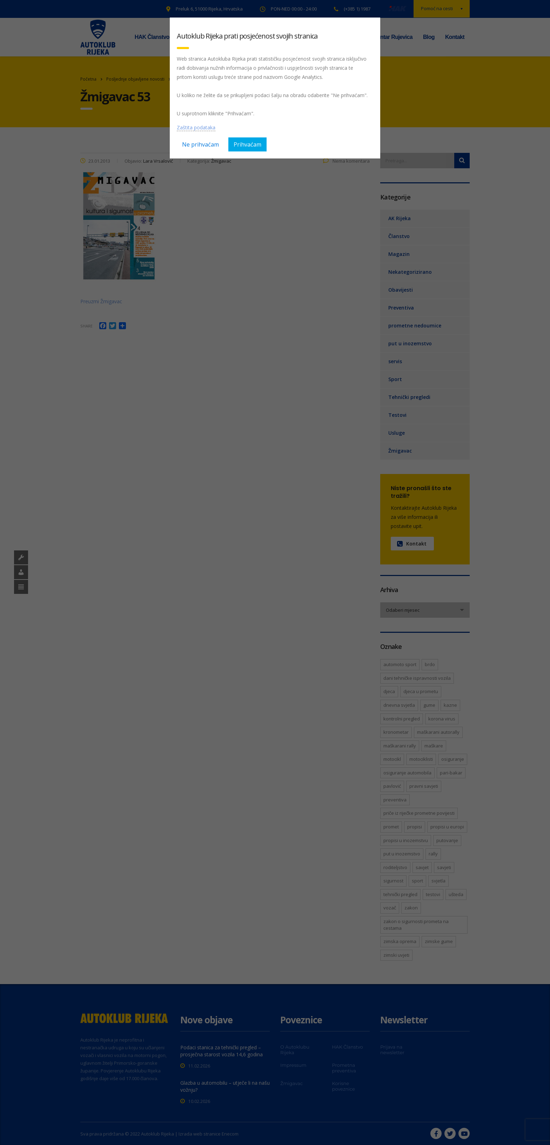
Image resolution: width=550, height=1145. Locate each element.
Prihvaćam (247, 144)
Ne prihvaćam (200, 144)
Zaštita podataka (196, 127)
